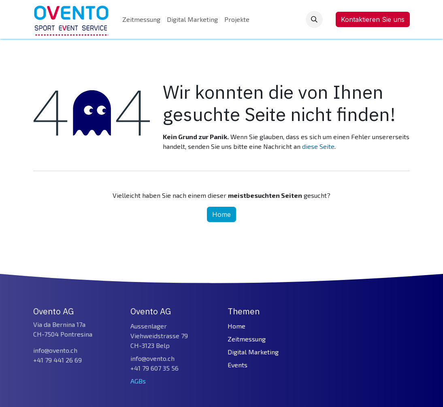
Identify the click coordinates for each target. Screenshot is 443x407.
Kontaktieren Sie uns (373, 19)
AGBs (138, 381)
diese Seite (318, 146)
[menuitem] (141, 19)
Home (221, 214)
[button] (314, 19)
